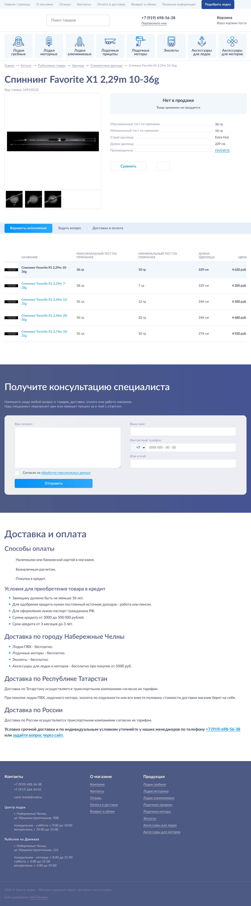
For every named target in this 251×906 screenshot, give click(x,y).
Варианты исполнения (28, 228)
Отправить (54, 483)
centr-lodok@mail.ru (28, 797)
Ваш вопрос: (24, 424)
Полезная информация (178, 4)
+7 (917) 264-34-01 (28, 789)
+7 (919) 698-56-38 (158, 18)
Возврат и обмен (143, 4)
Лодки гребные (154, 784)
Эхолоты (149, 818)
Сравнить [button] (128, 166)
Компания (97, 784)
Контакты (84, 4)
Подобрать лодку (218, 4)
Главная (17, 4)
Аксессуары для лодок (160, 825)
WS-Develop (39, 897)
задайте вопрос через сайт (38, 735)
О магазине (44, 4)
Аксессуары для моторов (161, 832)
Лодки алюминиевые (158, 798)
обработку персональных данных (66, 472)
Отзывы (65, 4)
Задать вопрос (69, 228)
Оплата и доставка (111, 4)
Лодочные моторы (157, 811)
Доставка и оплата (108, 228)
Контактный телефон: (146, 440)
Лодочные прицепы (157, 804)
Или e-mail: (138, 456)
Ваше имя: (137, 424)
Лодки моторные (156, 791)
